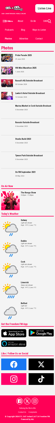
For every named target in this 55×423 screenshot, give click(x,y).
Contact (39, 38)
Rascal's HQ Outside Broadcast (29, 80)
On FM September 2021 (25, 172)
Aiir (32, 419)
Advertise (23, 38)
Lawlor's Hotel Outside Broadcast (30, 93)
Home (7, 21)
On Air (33, 21)
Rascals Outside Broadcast (27, 122)
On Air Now (7, 186)
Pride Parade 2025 (23, 55)
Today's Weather (9, 213)
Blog (23, 29)
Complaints (32, 412)
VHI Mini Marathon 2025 (25, 68)
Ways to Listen (39, 29)
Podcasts (9, 29)
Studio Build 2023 (23, 139)
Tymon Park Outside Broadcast (29, 155)
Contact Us (22, 412)
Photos (8, 38)
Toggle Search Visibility (49, 22)
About (20, 21)
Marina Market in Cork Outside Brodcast (33, 106)
